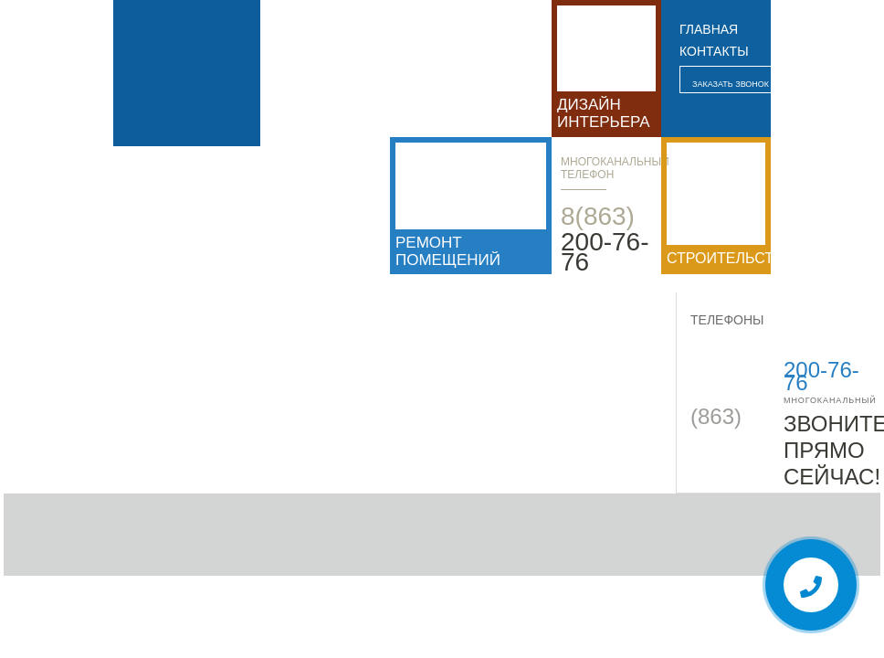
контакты (714, 51)
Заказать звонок (730, 84)
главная (708, 29)
